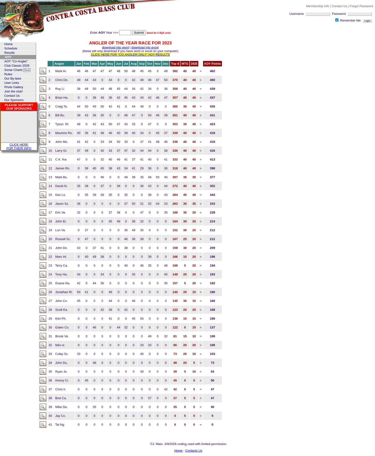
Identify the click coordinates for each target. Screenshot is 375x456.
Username (310, 14)
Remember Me (348, 20)
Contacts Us (193, 450)
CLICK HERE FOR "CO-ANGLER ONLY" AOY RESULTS (130, 54)
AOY (8, 57)
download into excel (145, 47)
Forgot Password (361, 6)
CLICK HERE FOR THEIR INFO (18, 146)
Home (178, 450)
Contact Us (340, 6)
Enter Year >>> (111, 32)
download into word (115, 47)
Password (352, 14)
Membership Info (317, 6)
